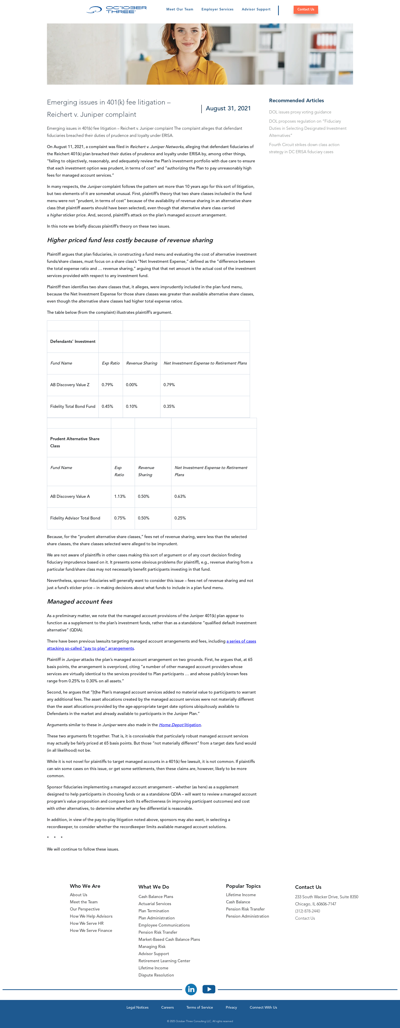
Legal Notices (137, 1007)
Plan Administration (157, 918)
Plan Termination (154, 911)
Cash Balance (238, 902)
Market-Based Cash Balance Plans (169, 940)
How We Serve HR (87, 924)
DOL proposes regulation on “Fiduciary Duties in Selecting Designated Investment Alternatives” (307, 129)
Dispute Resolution (156, 975)
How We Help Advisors (91, 917)
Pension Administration (247, 917)
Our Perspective (85, 909)
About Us (78, 895)
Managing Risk (152, 947)
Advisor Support (256, 9)
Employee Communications (164, 925)
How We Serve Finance (91, 931)
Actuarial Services (155, 904)
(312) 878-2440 (307, 911)
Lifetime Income (153, 968)
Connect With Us (263, 1007)
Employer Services (218, 9)
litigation (180, 725)
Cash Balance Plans (156, 897)
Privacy (231, 1007)
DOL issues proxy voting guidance (300, 112)
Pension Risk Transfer (158, 933)
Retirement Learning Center (164, 961)
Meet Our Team (179, 9)
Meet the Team (84, 902)
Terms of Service (199, 1007)
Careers (167, 1007)
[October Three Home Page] (117, 9)
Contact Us (305, 9)
